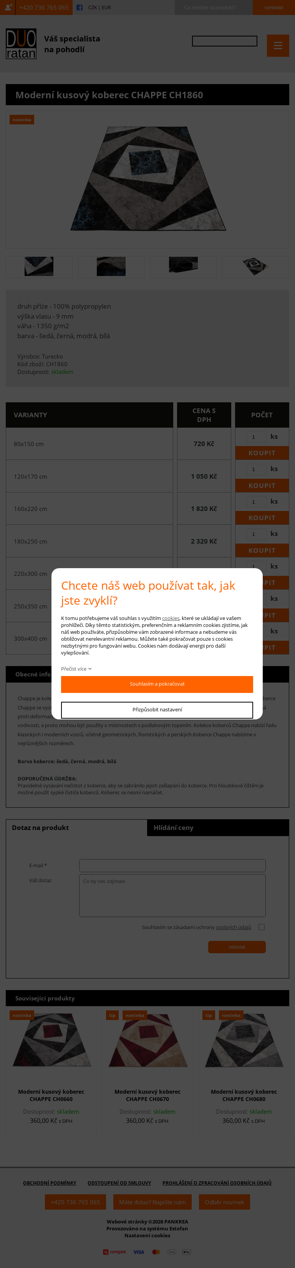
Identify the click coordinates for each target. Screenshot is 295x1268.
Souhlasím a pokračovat (157, 683)
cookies (170, 618)
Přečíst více (73, 668)
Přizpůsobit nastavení (157, 709)
